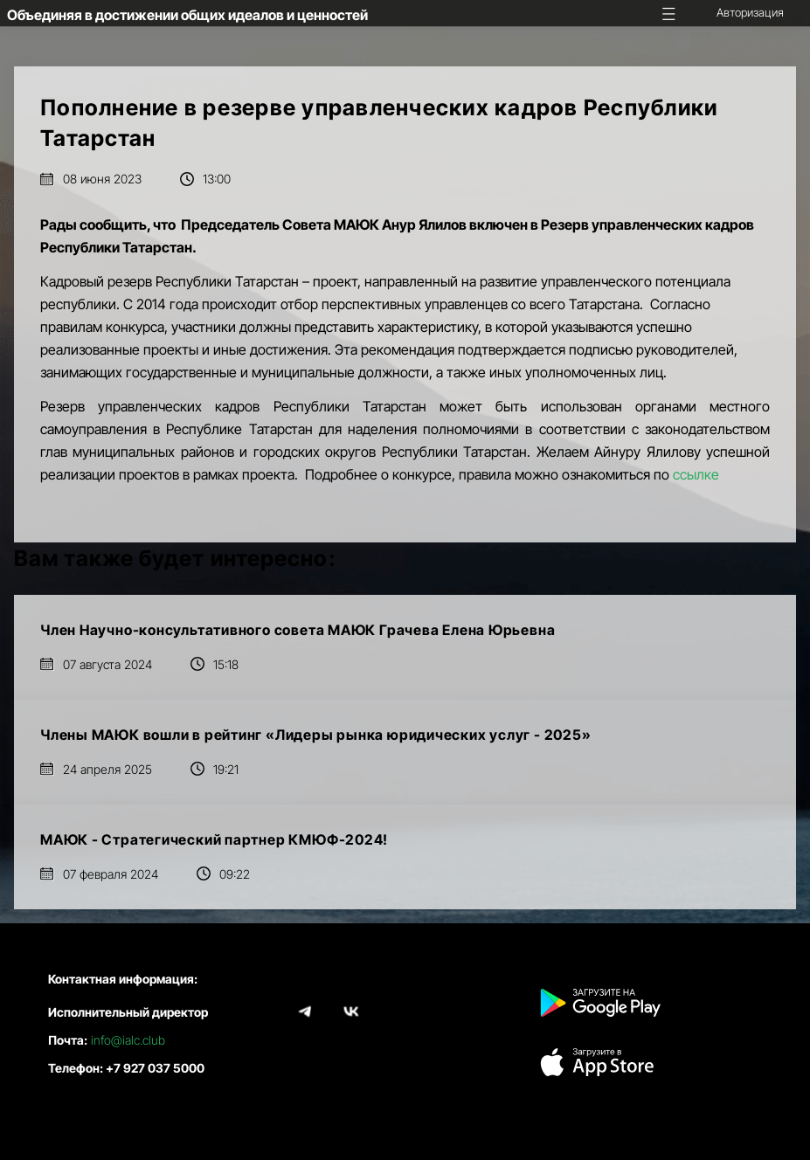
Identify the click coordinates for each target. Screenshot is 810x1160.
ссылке (696, 474)
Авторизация (750, 12)
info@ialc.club (128, 1039)
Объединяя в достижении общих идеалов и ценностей (187, 14)
